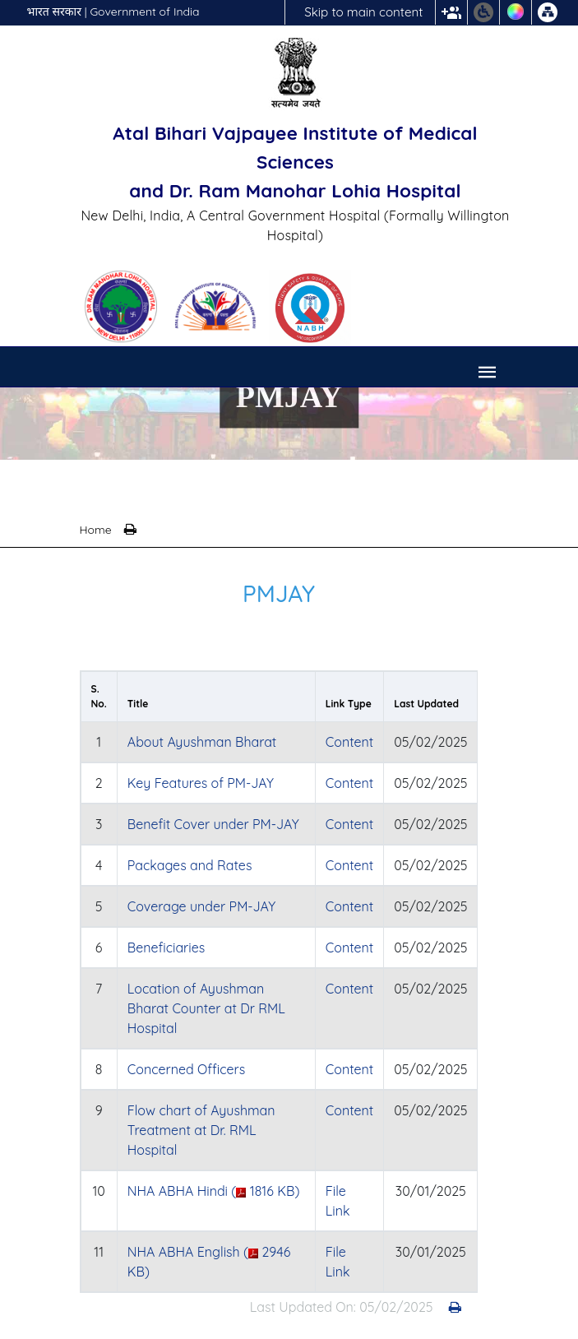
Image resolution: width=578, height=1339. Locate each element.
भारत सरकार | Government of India (113, 11)
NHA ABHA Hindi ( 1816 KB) (213, 1191)
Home (96, 529)
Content (349, 742)
